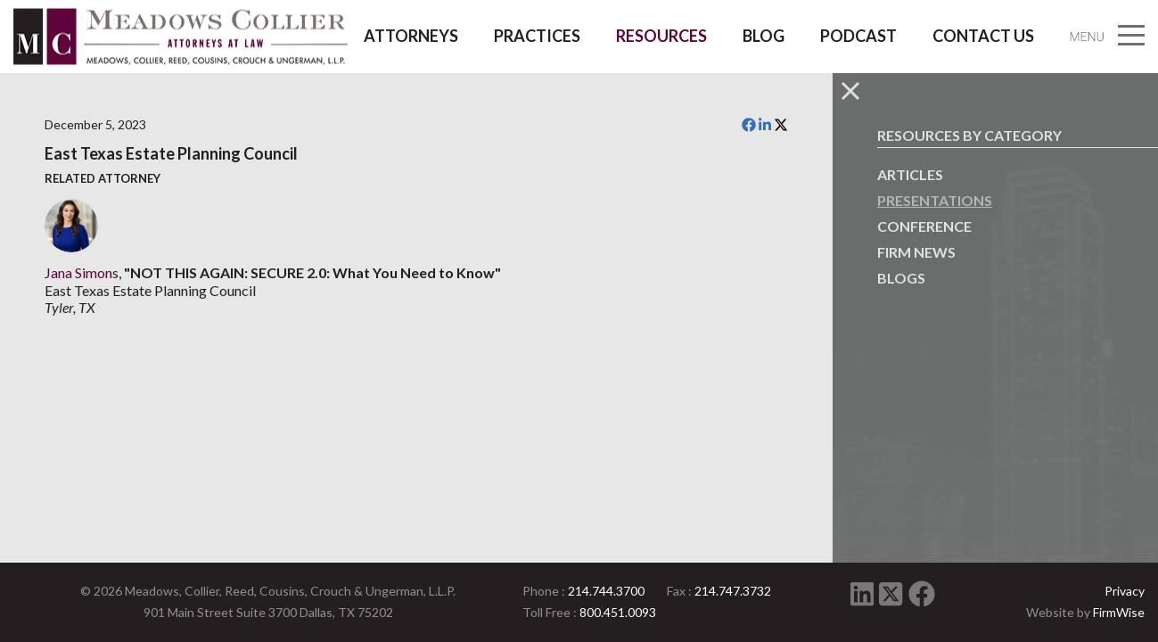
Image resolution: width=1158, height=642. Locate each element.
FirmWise (1119, 612)
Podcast (858, 35)
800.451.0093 (617, 612)
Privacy (1125, 590)
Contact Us (983, 35)
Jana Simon (78, 272)
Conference (924, 226)
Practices (537, 35)
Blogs (901, 277)
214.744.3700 (606, 590)
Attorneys (411, 35)
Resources (661, 35)
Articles (910, 174)
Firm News (916, 251)
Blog (763, 35)
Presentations (934, 200)
